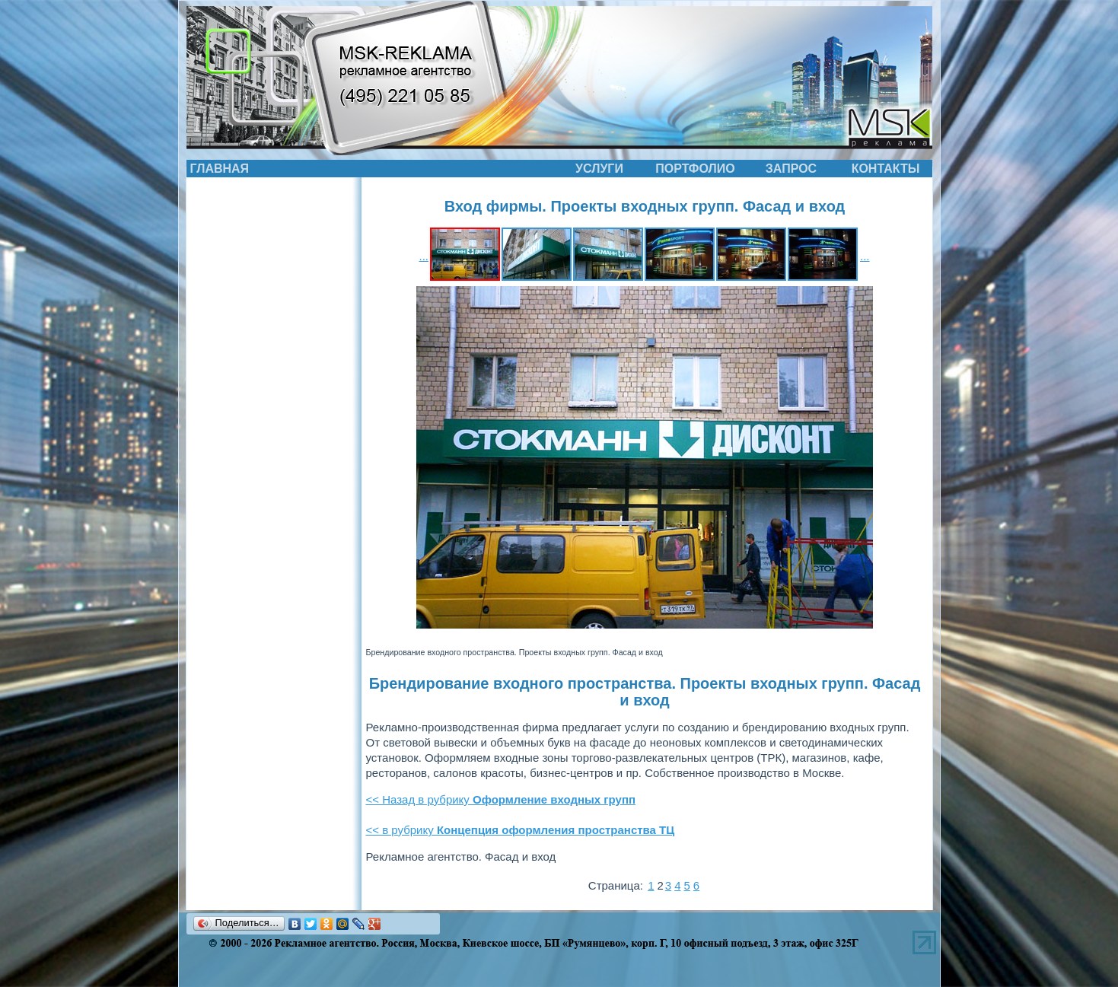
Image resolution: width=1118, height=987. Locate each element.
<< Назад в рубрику (501, 799)
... (423, 256)
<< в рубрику (520, 829)
